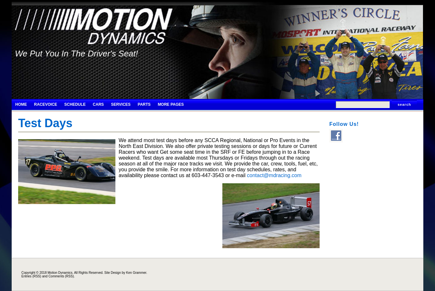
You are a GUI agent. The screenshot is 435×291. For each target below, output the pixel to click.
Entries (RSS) (31, 276)
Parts (144, 104)
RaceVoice (45, 104)
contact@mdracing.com (274, 175)
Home (21, 104)
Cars (98, 104)
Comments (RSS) (61, 276)
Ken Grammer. (136, 272)
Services (120, 104)
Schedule (75, 104)
